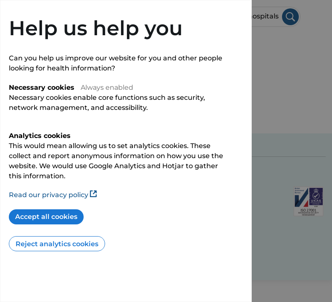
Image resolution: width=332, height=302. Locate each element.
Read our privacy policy (53, 195)
